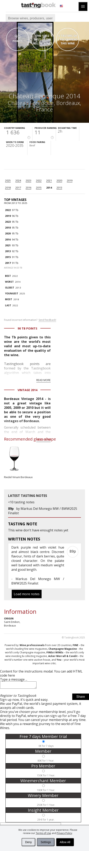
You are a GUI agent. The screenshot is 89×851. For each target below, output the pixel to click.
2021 (49, 180)
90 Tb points (27, 328)
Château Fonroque (31, 103)
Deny (28, 842)
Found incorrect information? (30, 320)
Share (80, 698)
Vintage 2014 (27, 390)
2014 (49, 187)
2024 (18, 180)
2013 (59, 187)
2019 (69, 180)
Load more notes (27, 594)
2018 (8, 187)
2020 (59, 180)
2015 (39, 187)
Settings (46, 842)
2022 (39, 180)
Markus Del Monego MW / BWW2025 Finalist (37, 581)
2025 (8, 180)
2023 (28, 180)
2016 (28, 187)
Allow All (65, 842)
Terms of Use (43, 833)
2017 (18, 187)
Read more (43, 380)
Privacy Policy (64, 833)
